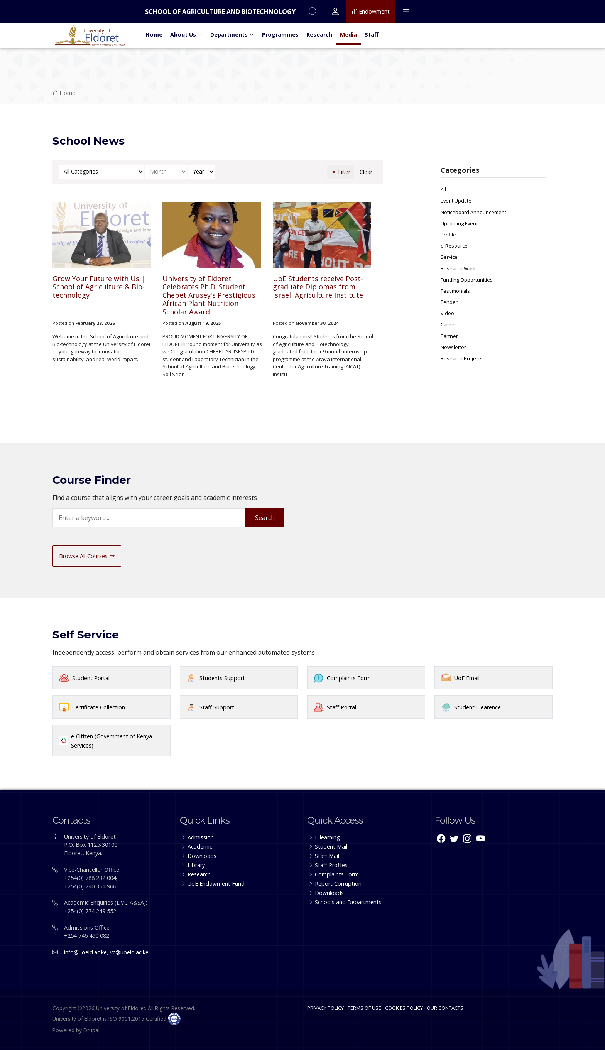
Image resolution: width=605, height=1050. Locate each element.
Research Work (458, 268)
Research (319, 34)
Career (448, 324)
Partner (449, 336)
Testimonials (455, 290)
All (443, 189)
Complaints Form (349, 678)
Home (153, 34)
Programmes (280, 34)
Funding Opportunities (467, 279)
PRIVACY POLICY (325, 1007)
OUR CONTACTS (445, 1007)
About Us (186, 34)
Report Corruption (338, 883)
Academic (200, 846)
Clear (366, 172)
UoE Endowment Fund (216, 883)
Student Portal (91, 678)
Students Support (222, 678)
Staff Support (216, 707)
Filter (340, 172)
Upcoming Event (459, 223)
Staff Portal (341, 707)
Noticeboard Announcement (473, 212)
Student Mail (331, 846)
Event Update (456, 200)
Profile (448, 234)
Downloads (202, 855)
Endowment (371, 11)
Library (196, 865)
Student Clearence (477, 707)
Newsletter (453, 347)
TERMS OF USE (364, 1007)
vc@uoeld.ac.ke (129, 952)
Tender (449, 302)
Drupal (91, 1030)
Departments (232, 34)
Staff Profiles (331, 865)
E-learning (327, 837)
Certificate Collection (98, 707)
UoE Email (467, 678)
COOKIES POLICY (404, 1007)
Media (348, 34)
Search (265, 517)
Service (449, 256)
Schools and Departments (348, 902)
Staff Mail (327, 855)
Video (447, 313)
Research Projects (462, 358)
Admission (201, 837)
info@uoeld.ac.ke (85, 952)
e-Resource (454, 245)
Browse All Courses (87, 556)
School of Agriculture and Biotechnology (220, 11)
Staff (372, 34)
